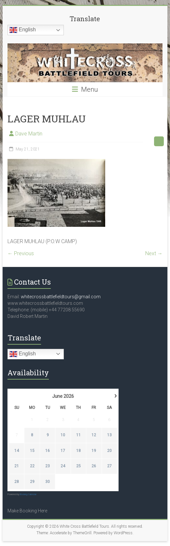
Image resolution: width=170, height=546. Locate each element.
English (22, 30)
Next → (154, 253)
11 (78, 435)
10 (63, 435)
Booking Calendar (28, 494)
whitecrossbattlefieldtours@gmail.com (61, 296)
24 (63, 466)
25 (78, 466)
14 (16, 450)
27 (109, 466)
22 (32, 466)
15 (32, 450)
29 (32, 481)
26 (94, 466)
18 (78, 450)
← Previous (20, 253)
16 (47, 450)
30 (47, 481)
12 (94, 435)
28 (16, 481)
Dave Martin (28, 134)
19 (94, 450)
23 (47, 466)
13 (109, 435)
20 (109, 450)
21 (16, 466)
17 (63, 450)
